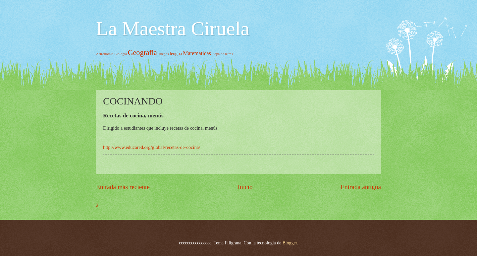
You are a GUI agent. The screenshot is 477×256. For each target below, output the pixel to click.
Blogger (290, 242)
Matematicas (197, 53)
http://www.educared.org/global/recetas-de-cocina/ (151, 147)
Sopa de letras (222, 54)
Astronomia (104, 54)
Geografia (142, 52)
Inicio (245, 186)
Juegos (164, 54)
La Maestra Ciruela (172, 28)
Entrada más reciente (123, 186)
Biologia (120, 54)
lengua (176, 53)
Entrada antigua (361, 186)
